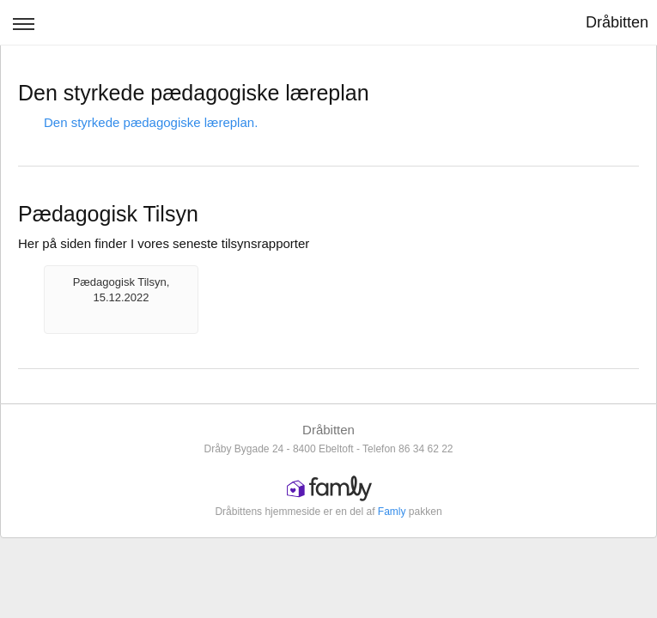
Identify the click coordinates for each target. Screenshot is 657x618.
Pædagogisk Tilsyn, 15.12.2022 (121, 290)
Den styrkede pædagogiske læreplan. (151, 122)
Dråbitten (617, 22)
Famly (392, 512)
